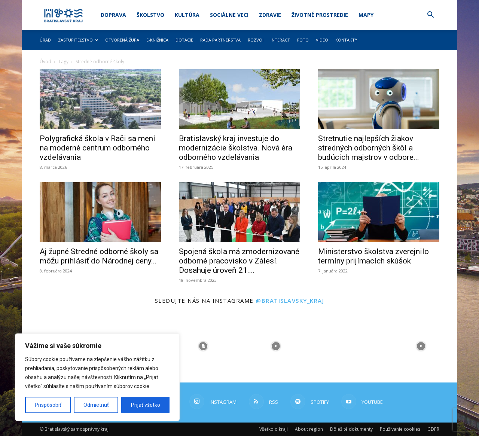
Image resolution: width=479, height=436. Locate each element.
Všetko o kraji (273, 429)
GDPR (433, 429)
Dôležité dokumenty (351, 429)
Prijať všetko (145, 405)
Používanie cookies (400, 429)
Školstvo (150, 14)
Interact (280, 40)
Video (322, 40)
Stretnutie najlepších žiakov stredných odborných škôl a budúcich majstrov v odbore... (368, 148)
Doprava (113, 14)
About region (309, 429)
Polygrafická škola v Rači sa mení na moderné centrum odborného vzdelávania (97, 148)
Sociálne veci (229, 14)
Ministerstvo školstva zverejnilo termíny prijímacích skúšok (373, 256)
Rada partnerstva (220, 40)
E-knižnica (157, 40)
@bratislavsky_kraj (290, 300)
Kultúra (187, 14)
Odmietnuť (96, 405)
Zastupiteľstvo (78, 40)
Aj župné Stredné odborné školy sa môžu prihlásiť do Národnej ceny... (99, 256)
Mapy (366, 14)
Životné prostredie (320, 14)
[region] (97, 377)
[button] (430, 15)
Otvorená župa (122, 40)
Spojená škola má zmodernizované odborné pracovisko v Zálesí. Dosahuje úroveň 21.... (239, 261)
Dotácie (184, 40)
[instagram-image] (203, 346)
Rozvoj (255, 40)
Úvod (45, 61)
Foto (303, 40)
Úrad (45, 40)
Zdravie (270, 14)
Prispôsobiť (48, 405)
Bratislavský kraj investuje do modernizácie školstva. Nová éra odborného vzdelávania (235, 148)
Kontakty (346, 40)
